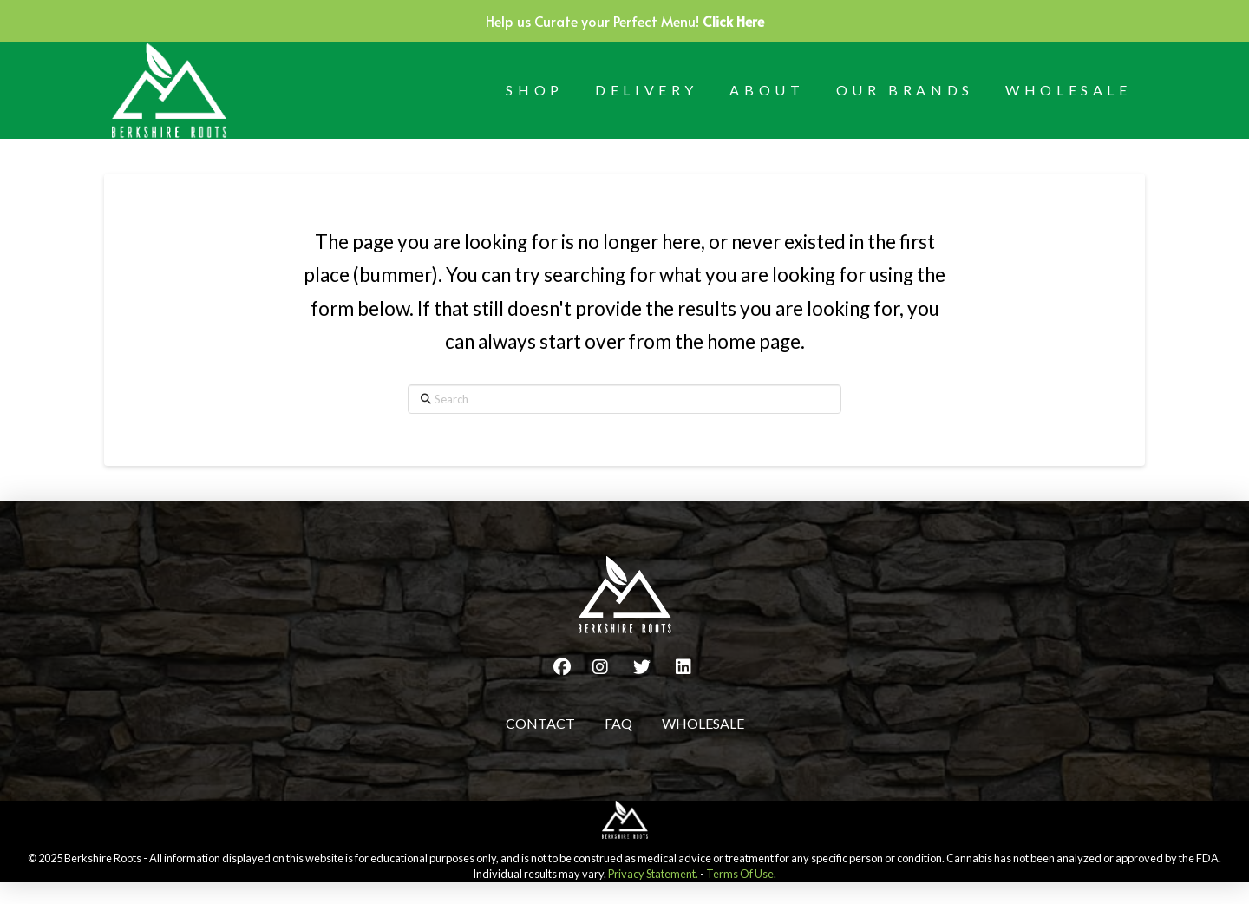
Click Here (733, 20)
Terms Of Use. (741, 874)
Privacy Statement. (653, 874)
